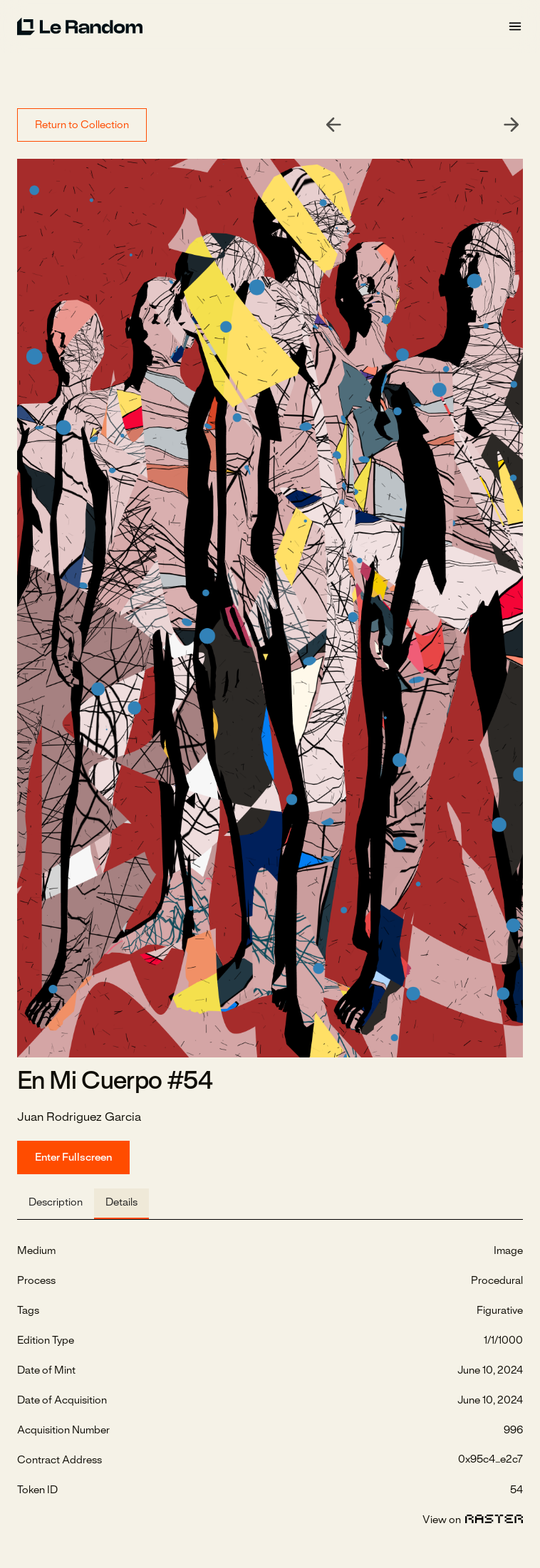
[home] (262, 26)
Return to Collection (82, 125)
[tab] (55, 1203)
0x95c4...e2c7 (490, 1460)
